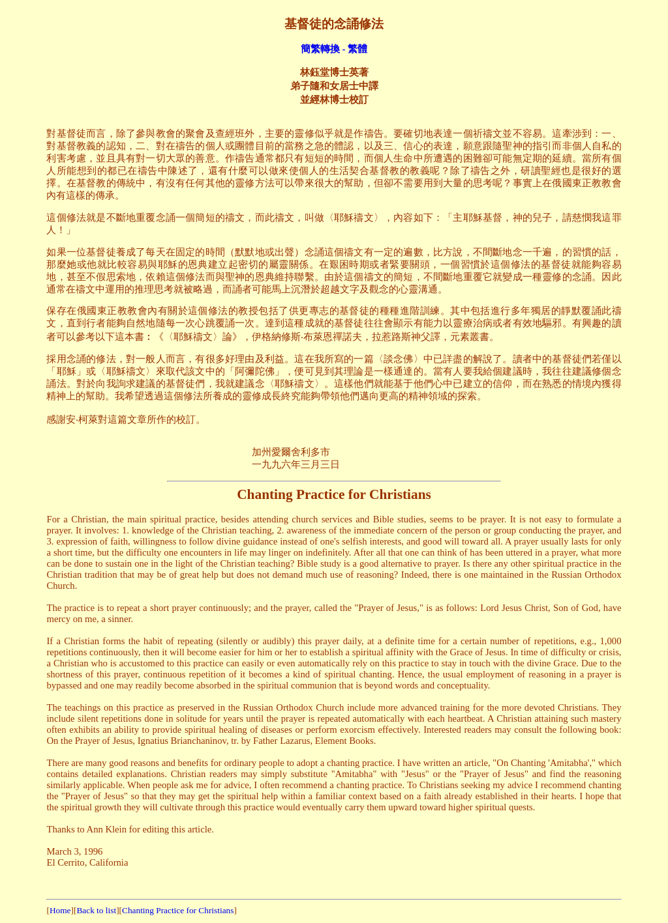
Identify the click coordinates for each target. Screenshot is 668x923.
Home (60, 910)
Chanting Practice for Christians (178, 910)
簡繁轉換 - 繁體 (334, 48)
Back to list (96, 910)
